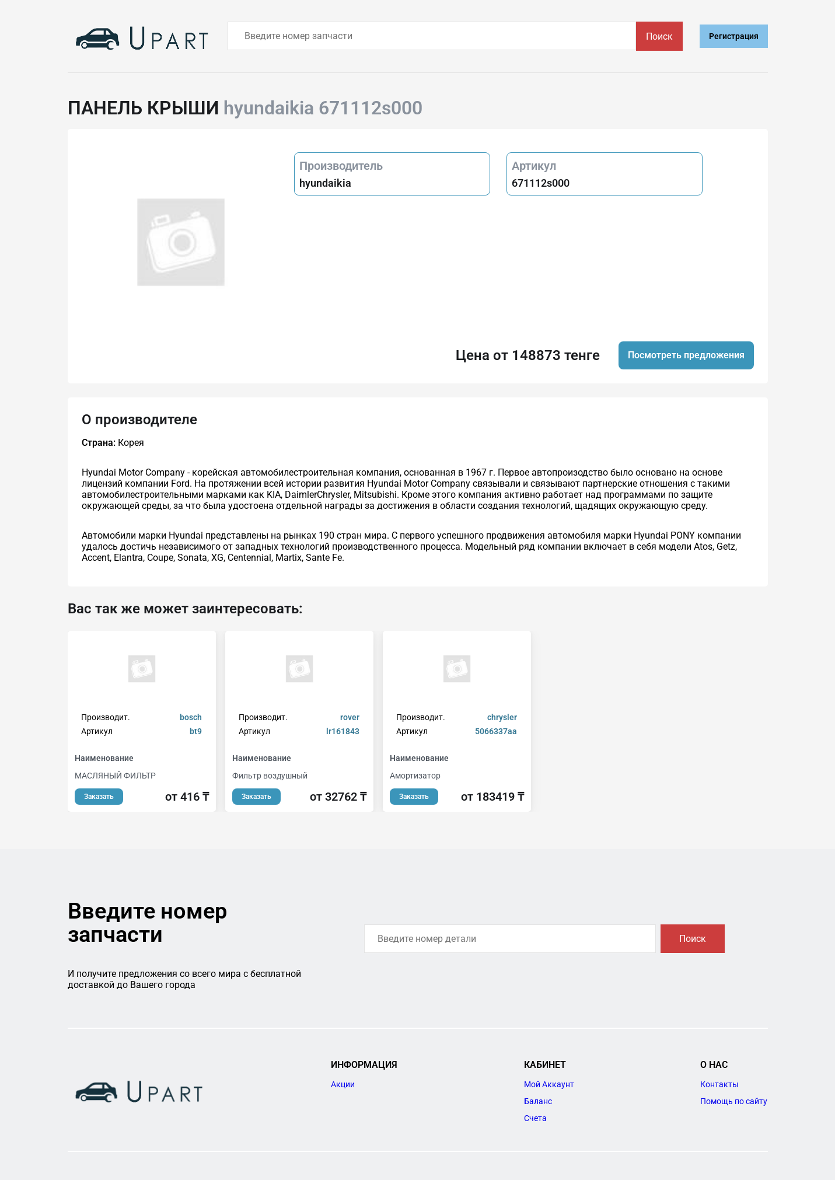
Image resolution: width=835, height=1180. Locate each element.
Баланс (538, 1101)
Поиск (659, 36)
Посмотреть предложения (686, 355)
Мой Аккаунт (549, 1084)
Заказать (99, 797)
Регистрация (734, 36)
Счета (535, 1118)
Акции (343, 1084)
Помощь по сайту (733, 1101)
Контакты (719, 1084)
